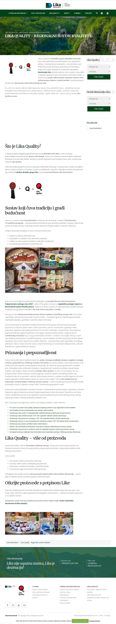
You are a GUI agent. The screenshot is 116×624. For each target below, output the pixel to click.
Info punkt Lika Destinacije (41, 592)
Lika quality (54, 13)
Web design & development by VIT (85, 615)
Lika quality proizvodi (94, 595)
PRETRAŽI (98, 76)
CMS (101, 615)
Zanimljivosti (64, 600)
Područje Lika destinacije (68, 598)
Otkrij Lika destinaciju (17, 13)
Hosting (107, 615)
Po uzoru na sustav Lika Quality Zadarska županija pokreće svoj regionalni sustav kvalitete (42, 407)
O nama (77, 13)
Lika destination (11, 32)
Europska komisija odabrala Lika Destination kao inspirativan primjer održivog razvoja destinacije (45, 432)
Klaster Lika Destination (40, 589)
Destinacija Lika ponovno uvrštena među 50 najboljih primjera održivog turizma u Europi (42, 429)
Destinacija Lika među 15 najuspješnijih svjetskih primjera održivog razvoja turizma (40, 413)
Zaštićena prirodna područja (69, 589)
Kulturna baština (65, 603)
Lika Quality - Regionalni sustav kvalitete (34, 32)
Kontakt (88, 13)
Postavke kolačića (94, 621)
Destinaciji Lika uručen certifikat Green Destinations (28, 424)
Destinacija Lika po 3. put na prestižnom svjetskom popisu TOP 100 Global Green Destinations (44, 421)
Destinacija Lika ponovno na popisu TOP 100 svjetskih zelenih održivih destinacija (39, 418)
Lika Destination (95, 128)
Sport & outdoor (65, 592)
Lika (49, 72)
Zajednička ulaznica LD (39, 595)
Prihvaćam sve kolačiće (80, 621)
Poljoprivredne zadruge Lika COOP (19, 304)
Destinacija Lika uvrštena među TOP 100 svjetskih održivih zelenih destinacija (38, 416)
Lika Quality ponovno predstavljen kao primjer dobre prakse (31, 410)
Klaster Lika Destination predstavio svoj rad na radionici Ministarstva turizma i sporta (40, 426)
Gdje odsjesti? (64, 595)
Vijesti (66, 13)
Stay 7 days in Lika (38, 13)
